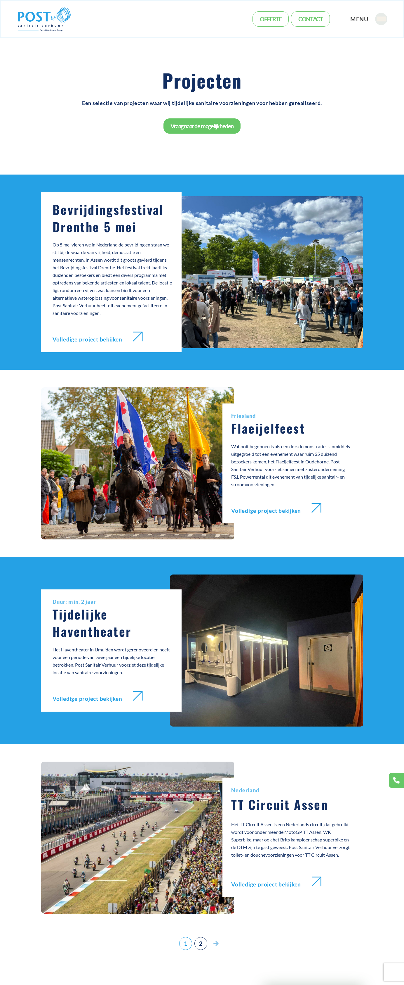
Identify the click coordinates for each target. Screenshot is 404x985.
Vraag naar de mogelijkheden (202, 126)
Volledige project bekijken (98, 337)
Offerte (270, 19)
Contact (310, 19)
